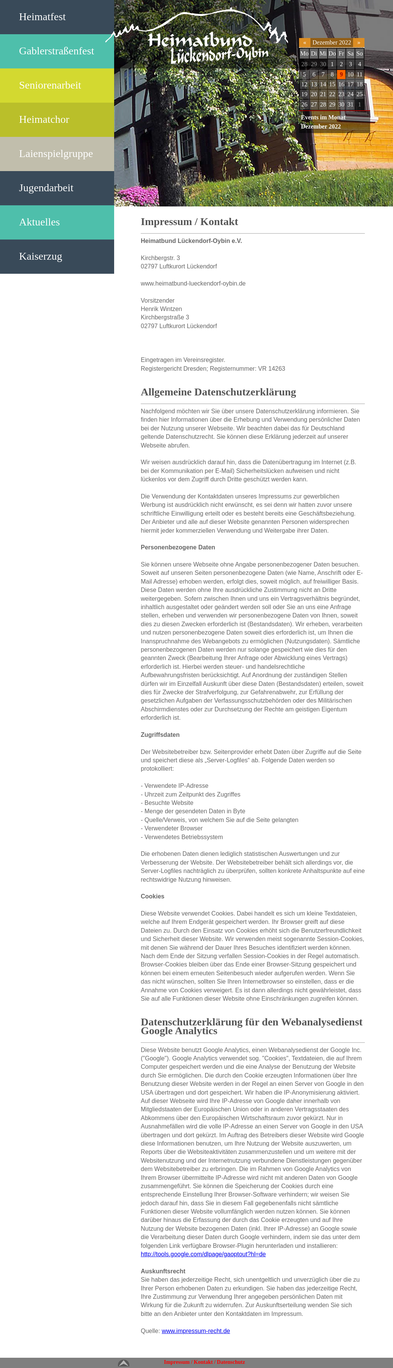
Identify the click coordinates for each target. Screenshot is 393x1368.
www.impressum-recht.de (196, 1331)
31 (350, 104)
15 (332, 84)
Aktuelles (39, 222)
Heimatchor (44, 119)
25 (359, 94)
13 (314, 84)
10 (350, 74)
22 (332, 94)
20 (314, 94)
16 (341, 84)
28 (304, 64)
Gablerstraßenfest (56, 51)
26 (304, 104)
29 (314, 64)
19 (304, 94)
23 (341, 94)
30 (323, 64)
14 (323, 84)
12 (304, 84)
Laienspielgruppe (56, 153)
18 (359, 84)
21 (323, 94)
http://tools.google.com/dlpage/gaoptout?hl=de (203, 1254)
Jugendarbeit (46, 188)
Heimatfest (42, 16)
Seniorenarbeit (50, 85)
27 (314, 104)
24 (350, 94)
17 (350, 84)
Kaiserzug (40, 256)
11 (360, 74)
